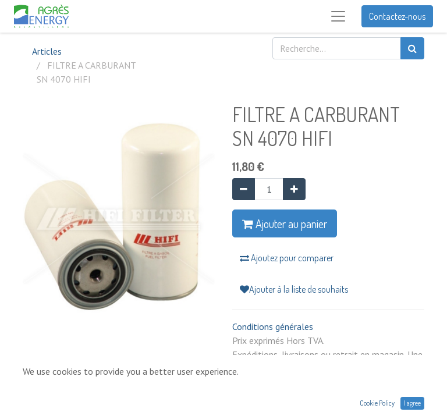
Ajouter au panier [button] (284, 223)
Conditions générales (272, 326)
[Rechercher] (412, 48)
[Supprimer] (243, 189)
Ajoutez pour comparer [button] (287, 258)
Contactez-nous (397, 16)
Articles (47, 51)
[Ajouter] (294, 189)
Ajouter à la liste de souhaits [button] (294, 289)
